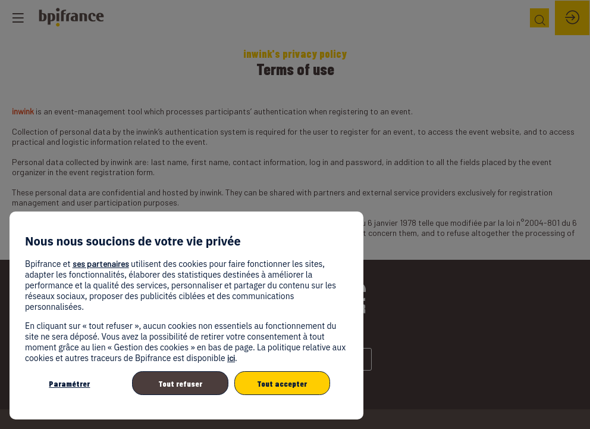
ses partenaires (101, 264)
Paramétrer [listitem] (69, 383)
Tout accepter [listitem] (282, 383)
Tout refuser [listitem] (180, 383)
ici (231, 358)
